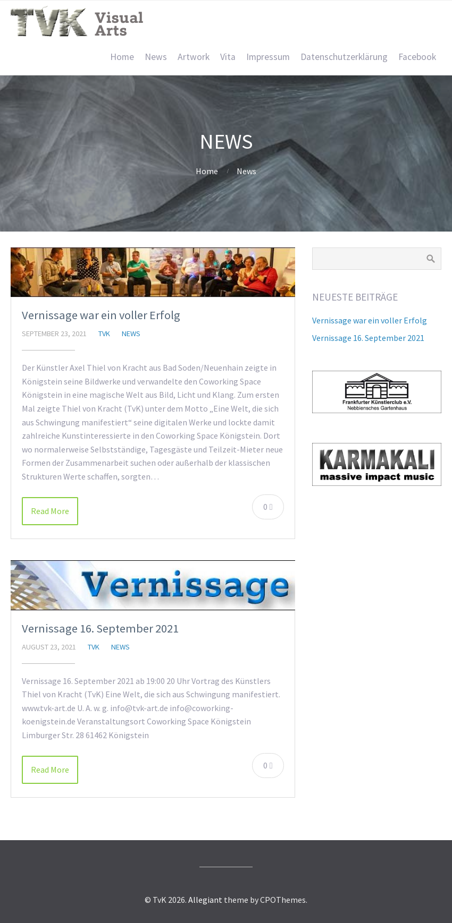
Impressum (268, 57)
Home (122, 57)
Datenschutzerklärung (344, 57)
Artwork (194, 57)
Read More (50, 511)
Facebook (417, 57)
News (156, 57)
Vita (228, 57)
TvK (104, 333)
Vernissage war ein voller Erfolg (101, 314)
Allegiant (205, 899)
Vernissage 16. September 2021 (100, 628)
